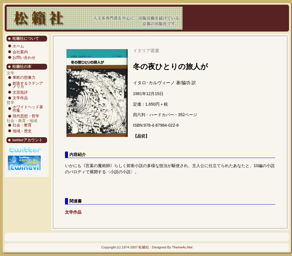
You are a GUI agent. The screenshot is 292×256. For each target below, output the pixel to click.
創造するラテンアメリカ (28, 85)
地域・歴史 (22, 131)
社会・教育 (22, 125)
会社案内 (20, 52)
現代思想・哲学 (26, 116)
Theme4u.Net (182, 247)
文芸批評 (20, 92)
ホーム (18, 46)
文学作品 (20, 98)
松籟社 (144, 247)
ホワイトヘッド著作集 (28, 109)
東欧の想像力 (24, 77)
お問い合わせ (24, 57)
